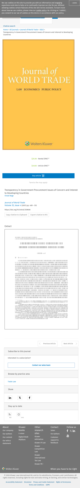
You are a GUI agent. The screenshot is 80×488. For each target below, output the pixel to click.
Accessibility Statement (14, 482)
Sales (53, 430)
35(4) (42, 30)
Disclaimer (28, 482)
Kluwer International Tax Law (40, 458)
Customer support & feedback (55, 440)
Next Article (68, 344)
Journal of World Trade (29, 30)
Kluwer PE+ (39, 464)
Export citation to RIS (39, 215)
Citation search (9, 26)
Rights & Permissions (63, 482)
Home (5, 30)
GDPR (48, 485)
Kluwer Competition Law (40, 449)
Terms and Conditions (36, 485)
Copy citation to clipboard (16, 215)
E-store (21, 433)
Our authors (7, 434)
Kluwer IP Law (40, 443)
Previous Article (49, 344)
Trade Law (12, 382)
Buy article (38, 175)
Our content (7, 437)
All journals (14, 30)
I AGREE (74, 3)
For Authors (55, 434)
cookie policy (41, 10)
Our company (8, 430)
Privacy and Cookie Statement (43, 482)
